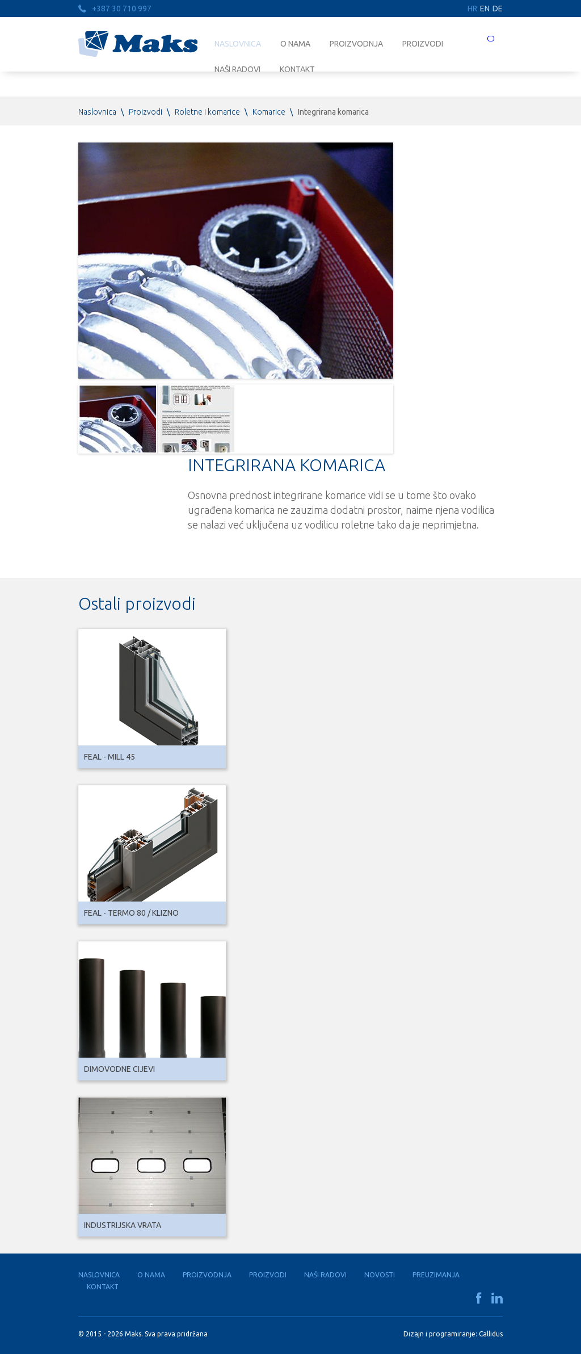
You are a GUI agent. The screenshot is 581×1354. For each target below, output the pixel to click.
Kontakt (103, 1286)
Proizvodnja (356, 43)
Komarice (268, 111)
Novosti (379, 1274)
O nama (295, 43)
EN (485, 8)
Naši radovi (325, 1274)
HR (472, 8)
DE (497, 8)
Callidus (491, 1334)
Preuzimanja (436, 1274)
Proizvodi (422, 43)
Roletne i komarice (207, 111)
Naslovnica (237, 43)
